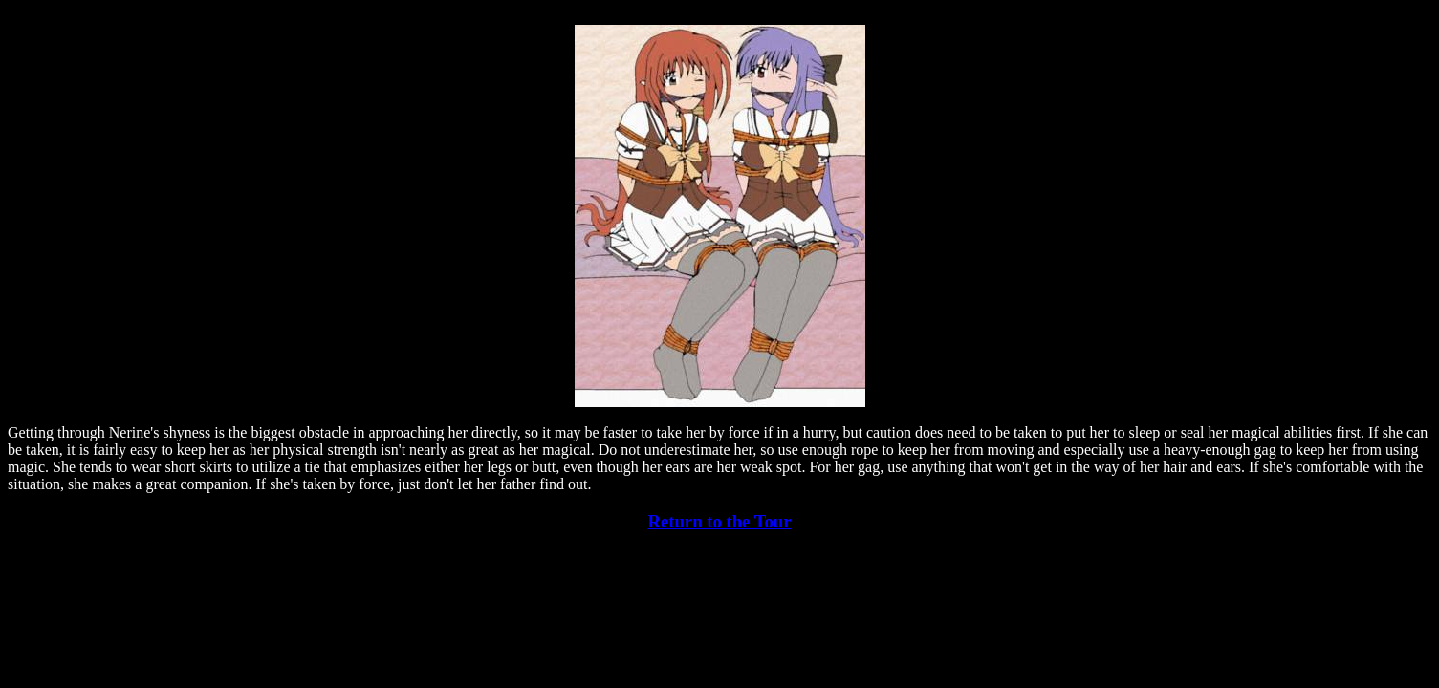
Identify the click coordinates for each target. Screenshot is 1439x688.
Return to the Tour (719, 521)
